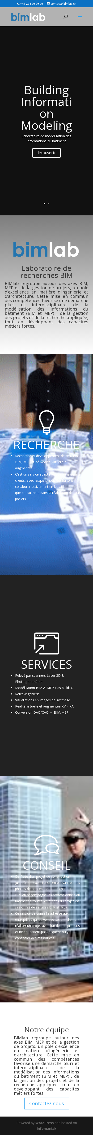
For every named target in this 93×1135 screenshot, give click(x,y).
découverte (46, 152)
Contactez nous (46, 1103)
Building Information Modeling (46, 107)
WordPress (44, 1123)
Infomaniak (46, 1128)
